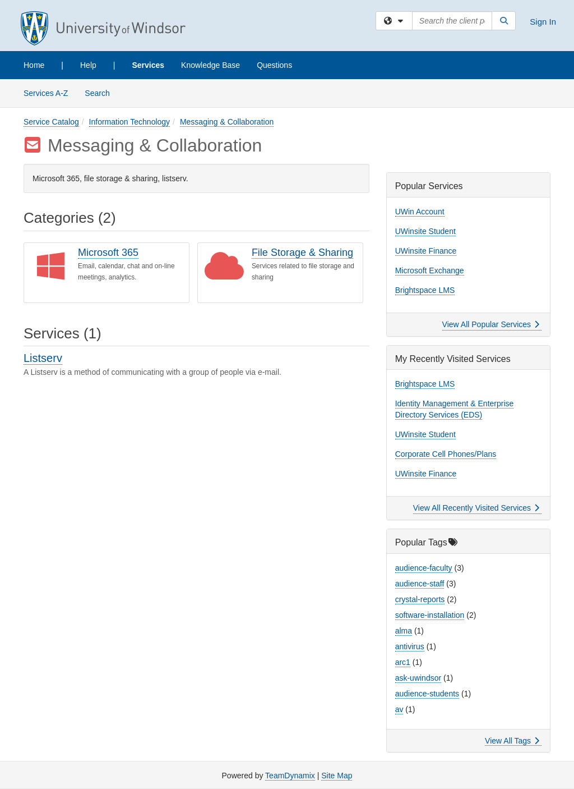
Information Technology (129, 121)
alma (403, 630)
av (399, 709)
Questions (274, 65)
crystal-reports (420, 599)
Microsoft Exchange (429, 270)
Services (148, 65)
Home (34, 65)
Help (88, 65)
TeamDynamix (290, 775)
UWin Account (420, 211)
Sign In (543, 21)
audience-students (427, 693)
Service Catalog (51, 121)
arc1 (402, 662)
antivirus (409, 646)
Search (101, 92)
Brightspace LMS (425, 290)
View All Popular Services (490, 324)
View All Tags (512, 740)
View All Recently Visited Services (476, 507)
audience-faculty (423, 567)
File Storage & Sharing (302, 252)
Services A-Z (46, 93)
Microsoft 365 (108, 252)
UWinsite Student (425, 231)
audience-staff (420, 583)
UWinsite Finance (426, 250)
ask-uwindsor (418, 677)
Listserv (43, 358)
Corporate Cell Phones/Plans (446, 453)
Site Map (336, 775)
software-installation (430, 615)
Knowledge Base (210, 65)
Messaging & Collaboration (227, 121)
